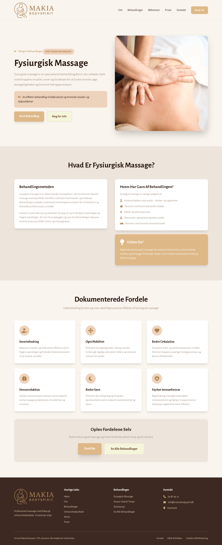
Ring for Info (59, 116)
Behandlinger (135, 10)
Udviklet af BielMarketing (197, 538)
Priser (168, 10)
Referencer (154, 10)
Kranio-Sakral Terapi (124, 501)
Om (120, 10)
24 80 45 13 (173, 496)
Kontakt (181, 10)
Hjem (67, 496)
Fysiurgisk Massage (123, 496)
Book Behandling (29, 116)
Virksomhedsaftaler (74, 512)
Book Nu (89, 448)
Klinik (67, 517)
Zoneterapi (119, 506)
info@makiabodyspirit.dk (181, 502)
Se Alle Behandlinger (124, 448)
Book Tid (199, 10)
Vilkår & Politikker (174, 538)
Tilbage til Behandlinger (28, 51)
